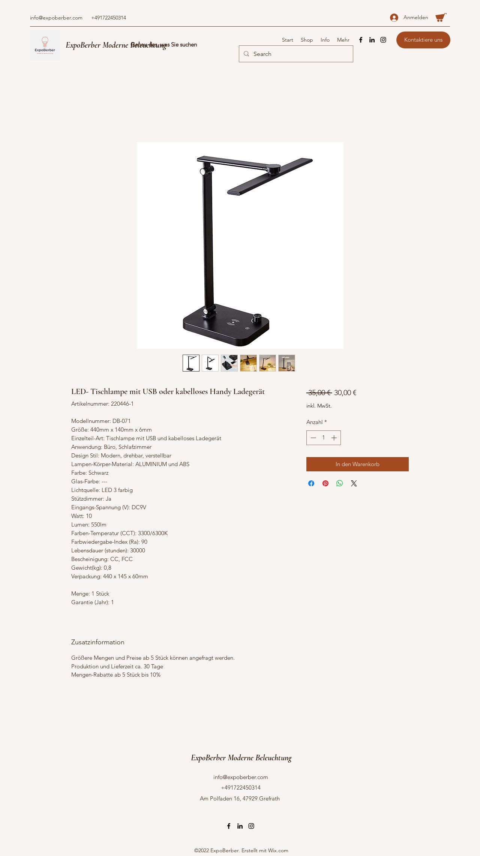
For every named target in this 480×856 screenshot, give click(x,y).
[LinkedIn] (372, 40)
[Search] (295, 54)
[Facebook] (360, 40)
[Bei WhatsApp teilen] (339, 483)
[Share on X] (354, 483)
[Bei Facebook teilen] (311, 483)
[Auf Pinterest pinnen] (325, 483)
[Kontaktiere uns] (423, 40)
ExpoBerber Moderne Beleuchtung (116, 45)
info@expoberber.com (56, 17)
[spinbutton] (323, 438)
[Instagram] (383, 40)
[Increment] (335, 438)
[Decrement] (313, 438)
